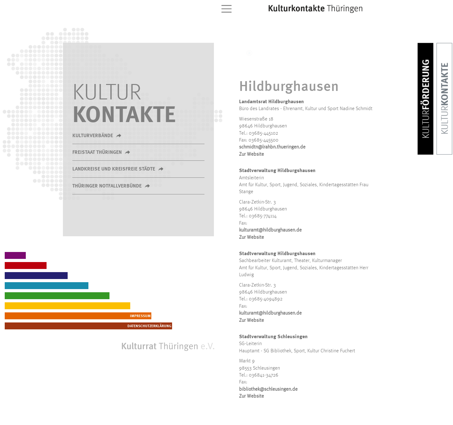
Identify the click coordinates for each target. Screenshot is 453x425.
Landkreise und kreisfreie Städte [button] (113, 169)
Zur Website (251, 154)
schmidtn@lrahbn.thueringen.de (272, 147)
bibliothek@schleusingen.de (268, 389)
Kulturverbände (92, 135)
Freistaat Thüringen (97, 152)
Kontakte (445, 99)
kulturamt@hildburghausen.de (270, 230)
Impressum (203, 316)
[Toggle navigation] (226, 9)
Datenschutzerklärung (191, 326)
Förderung (426, 99)
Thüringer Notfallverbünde (107, 186)
